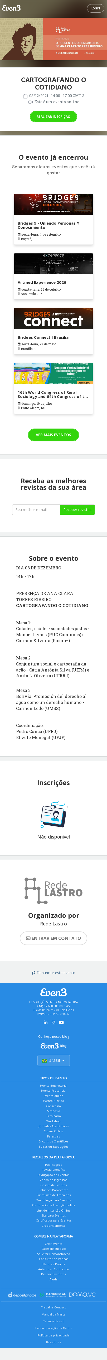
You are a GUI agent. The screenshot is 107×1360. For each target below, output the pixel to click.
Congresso (53, 1106)
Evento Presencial (53, 1090)
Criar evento (53, 1244)
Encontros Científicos (53, 1141)
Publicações (53, 1165)
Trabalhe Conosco (53, 1307)
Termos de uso (53, 1321)
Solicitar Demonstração (53, 1254)
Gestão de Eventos (53, 1185)
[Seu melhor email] (36, 509)
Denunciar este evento (53, 972)
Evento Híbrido (53, 1101)
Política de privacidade (53, 1335)
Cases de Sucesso (53, 1249)
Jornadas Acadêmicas (54, 1126)
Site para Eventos (53, 1215)
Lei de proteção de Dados (53, 1328)
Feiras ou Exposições (53, 1146)
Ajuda (53, 1279)
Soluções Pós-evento (53, 1190)
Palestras (53, 1136)
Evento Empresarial (53, 1085)
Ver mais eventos (53, 434)
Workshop (53, 1121)
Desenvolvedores (53, 1274)
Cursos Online (54, 1131)
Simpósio (53, 1111)
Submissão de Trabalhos (53, 1195)
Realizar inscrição (53, 116)
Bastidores (53, 1342)
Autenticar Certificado (53, 1269)
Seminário (53, 1116)
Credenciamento (54, 1226)
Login (95, 8)
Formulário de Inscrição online (53, 1205)
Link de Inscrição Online (54, 1210)
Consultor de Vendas (53, 1259)
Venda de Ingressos (53, 1180)
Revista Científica (53, 1170)
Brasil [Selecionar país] (53, 1060)
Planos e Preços (53, 1264)
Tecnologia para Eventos (53, 1200)
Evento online (53, 1096)
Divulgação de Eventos (53, 1175)
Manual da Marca (54, 1314)
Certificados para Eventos (53, 1220)
